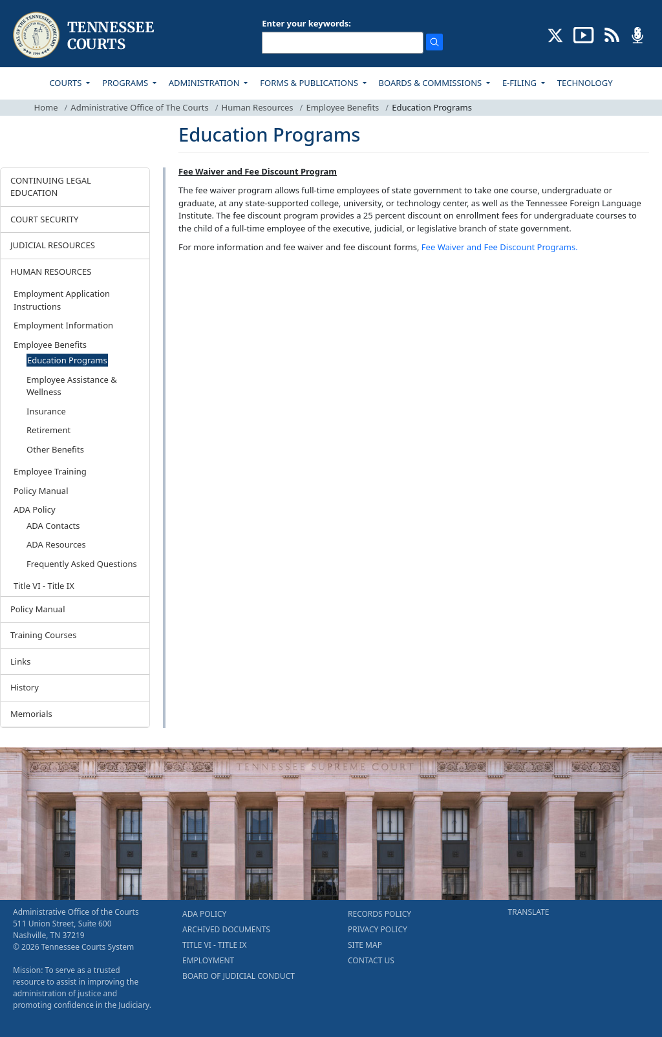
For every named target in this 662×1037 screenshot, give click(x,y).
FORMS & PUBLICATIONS (310, 83)
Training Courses (43, 635)
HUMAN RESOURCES (50, 271)
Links (20, 661)
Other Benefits (55, 449)
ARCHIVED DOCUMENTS (226, 929)
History (24, 687)
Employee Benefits (342, 107)
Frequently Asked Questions (82, 564)
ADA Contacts (53, 525)
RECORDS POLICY (379, 913)
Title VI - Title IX (44, 586)
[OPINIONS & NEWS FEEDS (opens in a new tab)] (612, 34)
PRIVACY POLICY (377, 929)
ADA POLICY (204, 913)
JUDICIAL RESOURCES (52, 245)
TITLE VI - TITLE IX (214, 944)
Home (46, 107)
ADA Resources (56, 544)
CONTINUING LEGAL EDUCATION (50, 187)
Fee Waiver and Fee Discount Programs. (500, 247)
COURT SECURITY (44, 219)
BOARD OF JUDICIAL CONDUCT (238, 975)
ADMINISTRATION (205, 83)
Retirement (48, 430)
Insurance (46, 411)
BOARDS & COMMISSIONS (431, 83)
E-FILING (520, 83)
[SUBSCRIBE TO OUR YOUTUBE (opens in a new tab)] (583, 34)
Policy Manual (41, 491)
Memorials (31, 714)
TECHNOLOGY (585, 83)
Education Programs (67, 360)
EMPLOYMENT (208, 960)
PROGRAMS (126, 83)
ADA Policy (35, 509)
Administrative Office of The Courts (139, 107)
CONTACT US (371, 960)
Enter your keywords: (306, 23)
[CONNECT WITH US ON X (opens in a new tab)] (556, 34)
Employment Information (63, 325)
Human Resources (258, 107)
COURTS (66, 83)
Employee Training (50, 471)
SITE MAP (365, 944)
